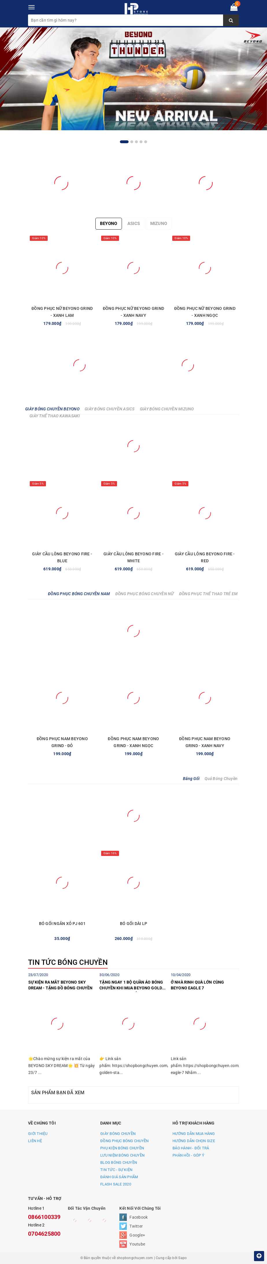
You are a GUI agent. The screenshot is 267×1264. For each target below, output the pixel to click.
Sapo (182, 1258)
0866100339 (44, 1216)
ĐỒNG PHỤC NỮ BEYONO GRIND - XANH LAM (62, 312)
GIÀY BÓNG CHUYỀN (118, 1133)
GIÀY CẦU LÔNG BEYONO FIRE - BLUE (62, 557)
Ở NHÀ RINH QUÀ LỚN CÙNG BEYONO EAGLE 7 (197, 985)
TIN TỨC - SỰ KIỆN (116, 1170)
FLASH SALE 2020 (115, 1184)
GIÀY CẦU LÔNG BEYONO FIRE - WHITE (133, 557)
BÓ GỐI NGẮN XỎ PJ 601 (62, 923)
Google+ (137, 1235)
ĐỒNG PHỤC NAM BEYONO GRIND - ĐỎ (62, 742)
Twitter (136, 1226)
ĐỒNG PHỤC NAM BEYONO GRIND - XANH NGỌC (133, 742)
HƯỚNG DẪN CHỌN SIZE (194, 1141)
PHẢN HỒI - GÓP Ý (188, 1155)
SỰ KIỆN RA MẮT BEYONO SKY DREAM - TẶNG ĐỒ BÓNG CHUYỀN (60, 985)
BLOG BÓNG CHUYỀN (118, 1162)
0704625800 (44, 1233)
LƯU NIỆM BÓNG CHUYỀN (122, 1155)
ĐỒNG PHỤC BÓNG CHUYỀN (124, 1141)
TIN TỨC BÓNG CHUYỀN (68, 962)
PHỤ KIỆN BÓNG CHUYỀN (122, 1148)
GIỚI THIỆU (38, 1133)
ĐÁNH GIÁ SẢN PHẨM (119, 1177)
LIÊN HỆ (35, 1141)
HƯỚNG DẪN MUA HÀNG (194, 1133)
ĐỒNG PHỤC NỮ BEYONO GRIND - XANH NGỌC (205, 312)
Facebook (138, 1217)
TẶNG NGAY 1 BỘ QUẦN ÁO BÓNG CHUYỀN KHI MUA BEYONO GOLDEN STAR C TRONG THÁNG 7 (133, 986)
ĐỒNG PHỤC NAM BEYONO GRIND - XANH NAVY (204, 742)
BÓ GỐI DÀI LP (133, 923)
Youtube (137, 1244)
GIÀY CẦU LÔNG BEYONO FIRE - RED (205, 557)
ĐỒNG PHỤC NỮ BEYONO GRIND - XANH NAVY (133, 312)
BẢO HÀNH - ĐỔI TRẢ (191, 1148)
